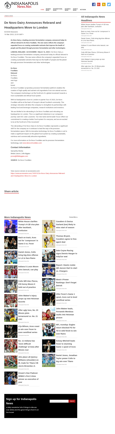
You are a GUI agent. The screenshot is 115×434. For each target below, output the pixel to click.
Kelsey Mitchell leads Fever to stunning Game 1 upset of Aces (66, 344)
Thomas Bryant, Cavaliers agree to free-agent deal (66, 239)
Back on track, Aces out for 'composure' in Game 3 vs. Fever (28, 240)
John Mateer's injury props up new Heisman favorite (28, 299)
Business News (68, 9)
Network (83, 9)
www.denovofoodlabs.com (32, 143)
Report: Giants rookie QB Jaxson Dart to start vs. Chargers (66, 268)
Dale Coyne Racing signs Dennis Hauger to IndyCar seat (66, 253)
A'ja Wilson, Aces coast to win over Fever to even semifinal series (28, 329)
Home (42, 9)
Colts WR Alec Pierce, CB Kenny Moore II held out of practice (28, 284)
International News (58, 9)
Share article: (11, 191)
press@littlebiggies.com (19, 156)
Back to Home (8, 16)
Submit (72, 401)
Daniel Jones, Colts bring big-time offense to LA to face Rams (28, 255)
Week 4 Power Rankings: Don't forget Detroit (66, 282)
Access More (72, 217)
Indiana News (48, 9)
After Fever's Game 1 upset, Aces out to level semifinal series (66, 297)
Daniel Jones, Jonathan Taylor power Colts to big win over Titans (66, 358)
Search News (75, 9)
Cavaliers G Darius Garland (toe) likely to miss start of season (65, 224)
